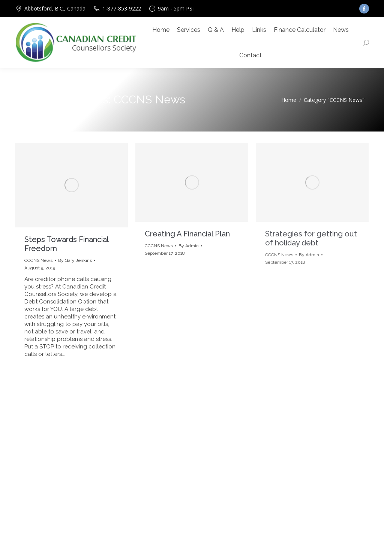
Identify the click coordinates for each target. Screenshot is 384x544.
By (75, 260)
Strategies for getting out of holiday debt (311, 238)
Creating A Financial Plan (187, 233)
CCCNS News (38, 260)
